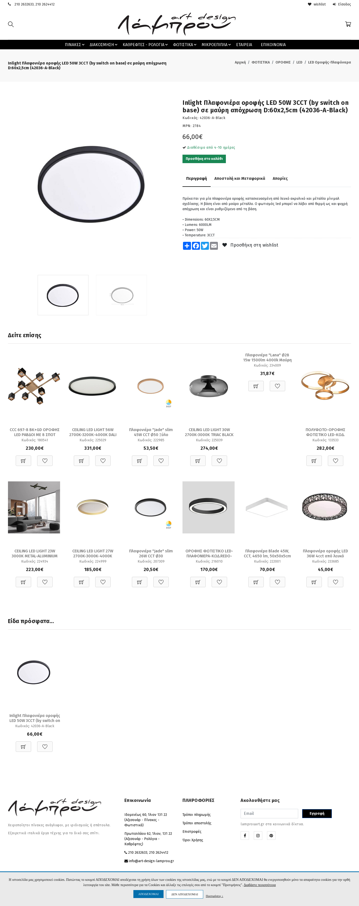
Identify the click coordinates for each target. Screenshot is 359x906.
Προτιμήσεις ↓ (214, 896)
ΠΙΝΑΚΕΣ (75, 44)
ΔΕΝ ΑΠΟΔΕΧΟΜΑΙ (184, 894)
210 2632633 (24, 4)
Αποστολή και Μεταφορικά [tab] (239, 178)
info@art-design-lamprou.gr (151, 861)
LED (299, 62)
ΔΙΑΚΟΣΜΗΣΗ (104, 44)
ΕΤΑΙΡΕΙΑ (244, 44)
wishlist (317, 4)
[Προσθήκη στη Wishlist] (45, 458)
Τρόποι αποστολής (196, 823)
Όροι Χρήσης (192, 840)
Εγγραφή (317, 813)
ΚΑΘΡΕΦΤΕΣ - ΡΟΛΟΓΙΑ (146, 44)
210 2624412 (45, 4)
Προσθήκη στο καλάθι (204, 159)
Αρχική (240, 62)
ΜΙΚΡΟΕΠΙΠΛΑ (217, 44)
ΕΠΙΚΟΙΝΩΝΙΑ (273, 44)
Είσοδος (342, 4)
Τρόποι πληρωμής (196, 815)
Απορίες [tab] (280, 178)
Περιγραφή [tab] (196, 178)
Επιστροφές (191, 832)
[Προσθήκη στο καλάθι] (23, 458)
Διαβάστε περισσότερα (260, 885)
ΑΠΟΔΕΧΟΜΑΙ (148, 894)
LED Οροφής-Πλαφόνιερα (329, 62)
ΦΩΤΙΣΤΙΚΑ (185, 44)
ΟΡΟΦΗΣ (283, 62)
